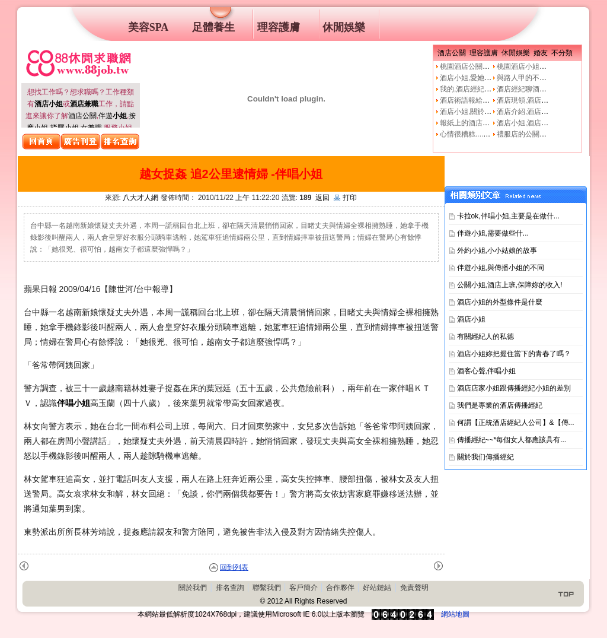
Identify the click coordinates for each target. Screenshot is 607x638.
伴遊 (112, 116)
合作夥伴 (340, 587)
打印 (345, 197)
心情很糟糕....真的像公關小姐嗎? (492, 134)
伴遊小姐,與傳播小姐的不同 (500, 268)
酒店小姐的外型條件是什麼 (499, 302)
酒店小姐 (471, 319)
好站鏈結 (377, 587)
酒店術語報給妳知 (468, 100)
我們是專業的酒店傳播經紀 (499, 405)
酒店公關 (82, 116)
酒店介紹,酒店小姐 (526, 111)
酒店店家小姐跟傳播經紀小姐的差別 (514, 388)
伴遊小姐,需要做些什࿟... (493, 233)
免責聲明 (414, 587)
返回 (322, 197)
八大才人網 (140, 197)
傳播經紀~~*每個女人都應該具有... (512, 440)
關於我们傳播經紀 (485, 457)
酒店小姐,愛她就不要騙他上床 (487, 78)
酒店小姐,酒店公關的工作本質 (544, 123)
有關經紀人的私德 (485, 336)
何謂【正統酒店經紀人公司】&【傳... (515, 422)
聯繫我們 (267, 587)
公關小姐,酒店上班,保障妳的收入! (510, 285)
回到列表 (234, 567)
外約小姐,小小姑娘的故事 (497, 250)
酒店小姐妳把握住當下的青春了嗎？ (514, 354)
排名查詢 (230, 587)
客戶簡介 (303, 587)
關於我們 (192, 587)
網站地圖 (455, 614)
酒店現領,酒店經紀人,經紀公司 (545, 100)
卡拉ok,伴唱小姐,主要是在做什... (508, 216)
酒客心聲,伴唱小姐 (486, 371)
